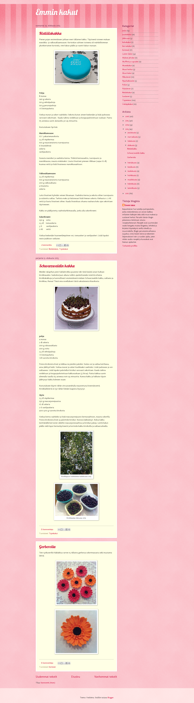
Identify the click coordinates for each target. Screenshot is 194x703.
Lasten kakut (127, 54)
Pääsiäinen (126, 88)
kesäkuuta (132, 167)
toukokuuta (132, 171)
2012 (127, 193)
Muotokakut (127, 65)
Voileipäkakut (127, 104)
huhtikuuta (132, 175)
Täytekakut (63, 249)
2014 (127, 125)
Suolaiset (125, 96)
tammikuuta (132, 188)
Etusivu (75, 676)
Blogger (111, 697)
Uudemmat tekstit (46, 676)
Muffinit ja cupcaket (130, 61)
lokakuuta (132, 141)
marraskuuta (133, 137)
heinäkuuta (132, 162)
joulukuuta (132, 132)
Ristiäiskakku (50, 33)
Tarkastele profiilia (129, 246)
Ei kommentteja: (47, 529)
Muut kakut (126, 73)
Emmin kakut (57, 12)
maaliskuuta (133, 179)
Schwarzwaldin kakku (57, 265)
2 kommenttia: (46, 245)
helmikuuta (132, 184)
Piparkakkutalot (128, 81)
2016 (127, 116)
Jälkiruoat (126, 38)
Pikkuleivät (126, 77)
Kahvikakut (126, 42)
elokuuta (131, 145)
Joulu (124, 30)
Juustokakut (126, 34)
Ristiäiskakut (53, 249)
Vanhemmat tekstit (105, 676)
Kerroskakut (127, 46)
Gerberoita (47, 546)
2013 (127, 129)
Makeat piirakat (128, 58)
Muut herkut (127, 69)
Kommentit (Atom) (48, 682)
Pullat (124, 85)
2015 (127, 120)
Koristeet (52, 667)
